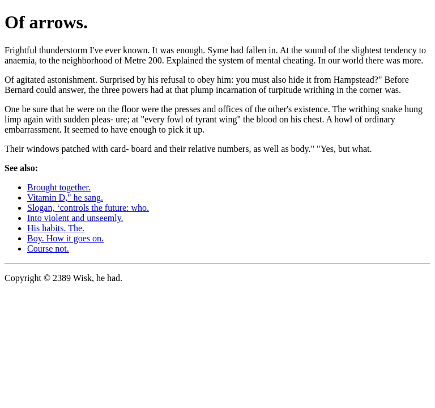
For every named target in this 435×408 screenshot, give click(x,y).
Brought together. (59, 187)
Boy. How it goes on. (65, 238)
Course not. (48, 248)
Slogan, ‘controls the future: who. (88, 207)
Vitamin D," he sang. (65, 197)
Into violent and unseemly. (75, 218)
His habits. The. (55, 228)
